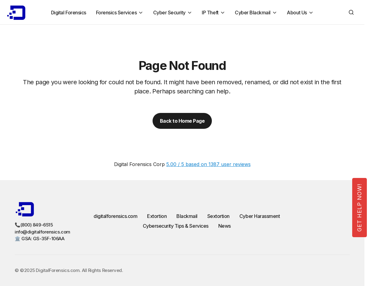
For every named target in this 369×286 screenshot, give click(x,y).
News (224, 226)
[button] (351, 12)
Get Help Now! (359, 207)
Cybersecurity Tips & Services (175, 226)
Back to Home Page (182, 121)
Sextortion (218, 216)
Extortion (157, 216)
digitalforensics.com (115, 216)
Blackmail (186, 216)
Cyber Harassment (259, 216)
